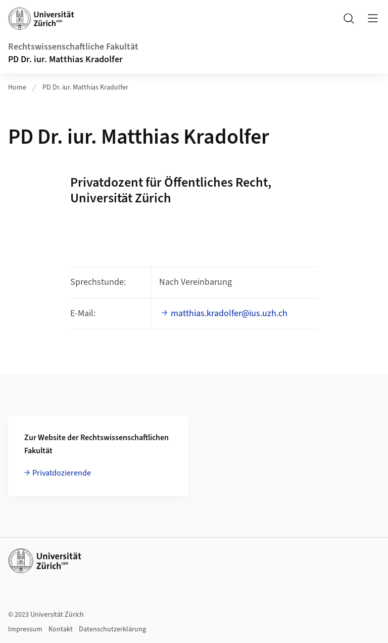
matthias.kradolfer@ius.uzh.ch (229, 313)
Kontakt (60, 629)
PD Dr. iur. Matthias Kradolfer (65, 59)
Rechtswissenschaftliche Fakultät (73, 46)
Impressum (25, 629)
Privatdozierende (61, 473)
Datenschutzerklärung (112, 629)
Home (17, 87)
